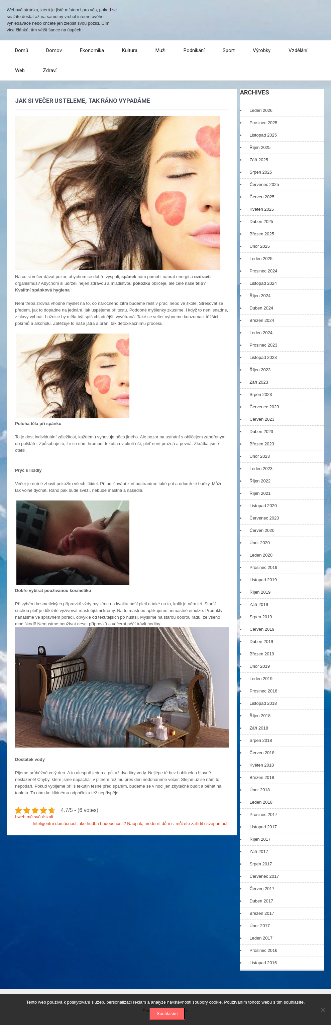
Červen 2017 (261, 888)
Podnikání (194, 50)
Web (20, 70)
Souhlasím (167, 1013)
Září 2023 (258, 382)
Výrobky (261, 50)
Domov (54, 50)
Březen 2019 (261, 653)
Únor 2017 (259, 925)
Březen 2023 (261, 443)
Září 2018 (258, 728)
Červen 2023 (261, 419)
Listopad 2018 (263, 703)
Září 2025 (258, 159)
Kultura (129, 50)
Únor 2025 (259, 246)
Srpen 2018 (260, 740)
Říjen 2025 (259, 147)
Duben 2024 (261, 308)
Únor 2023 (259, 456)
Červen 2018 (261, 752)
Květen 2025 (261, 209)
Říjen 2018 (259, 715)
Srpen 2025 (260, 172)
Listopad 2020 (263, 505)
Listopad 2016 (263, 962)
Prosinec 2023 (263, 345)
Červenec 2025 (264, 184)
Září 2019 (258, 604)
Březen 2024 (261, 320)
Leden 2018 (260, 802)
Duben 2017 (261, 900)
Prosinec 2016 (263, 950)
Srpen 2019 (260, 616)
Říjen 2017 (259, 839)
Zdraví (50, 70)
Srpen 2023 (260, 394)
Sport (229, 50)
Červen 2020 (261, 530)
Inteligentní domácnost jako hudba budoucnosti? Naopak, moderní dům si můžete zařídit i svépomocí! (131, 823)
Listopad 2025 (263, 135)
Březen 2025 (261, 233)
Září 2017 (258, 851)
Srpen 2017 (260, 863)
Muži (160, 50)
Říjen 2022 (259, 480)
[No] (322, 1009)
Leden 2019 (260, 678)
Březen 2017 (261, 913)
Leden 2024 (260, 332)
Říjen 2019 (259, 592)
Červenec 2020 (264, 518)
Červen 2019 (261, 629)
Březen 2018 (261, 777)
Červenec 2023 (264, 406)
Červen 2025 (261, 196)
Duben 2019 (261, 641)
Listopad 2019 (263, 579)
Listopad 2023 (263, 357)
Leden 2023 (260, 468)
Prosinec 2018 (263, 690)
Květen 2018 (261, 765)
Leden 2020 (260, 555)
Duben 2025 (261, 221)
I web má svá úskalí (34, 816)
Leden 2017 (260, 938)
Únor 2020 (259, 542)
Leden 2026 (260, 110)
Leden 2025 (260, 258)
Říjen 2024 (259, 295)
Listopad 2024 (263, 283)
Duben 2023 (261, 431)
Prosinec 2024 (263, 270)
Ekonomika (92, 50)
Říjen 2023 (259, 369)
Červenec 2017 (264, 876)
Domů (21, 50)
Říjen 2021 (259, 493)
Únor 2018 (259, 789)
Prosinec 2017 (263, 814)
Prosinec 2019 (263, 567)
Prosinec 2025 (263, 122)
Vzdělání (298, 50)
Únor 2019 (259, 666)
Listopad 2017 (263, 826)
